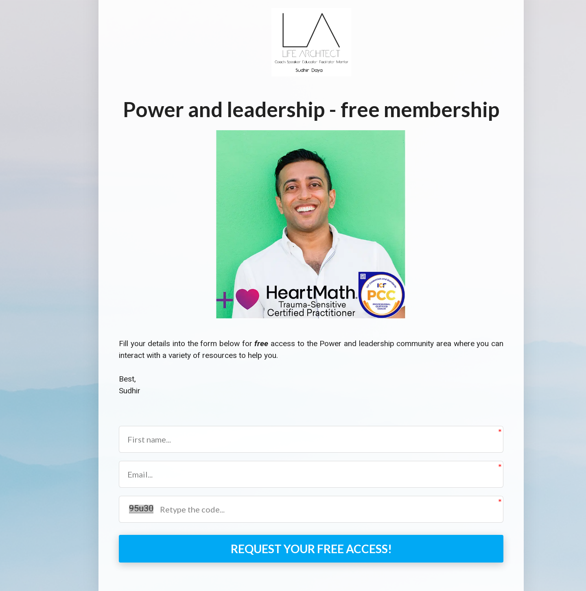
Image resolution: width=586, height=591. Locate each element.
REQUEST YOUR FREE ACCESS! (311, 549)
